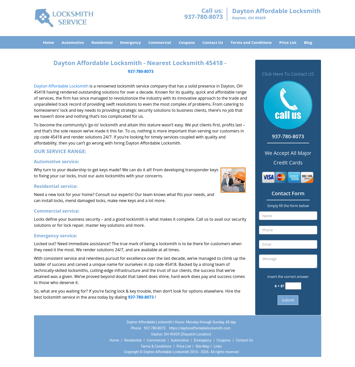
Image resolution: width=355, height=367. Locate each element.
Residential (102, 42)
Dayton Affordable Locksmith (61, 86)
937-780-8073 (203, 16)
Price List (287, 42)
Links (218, 346)
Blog (308, 42)
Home (48, 42)
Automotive (72, 42)
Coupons (187, 42)
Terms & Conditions (156, 346)
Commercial (159, 42)
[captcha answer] (293, 286)
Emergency (130, 42)
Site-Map (202, 346)
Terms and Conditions (251, 42)
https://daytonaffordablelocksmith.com (200, 328)
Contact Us (213, 42)
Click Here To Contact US (288, 74)
